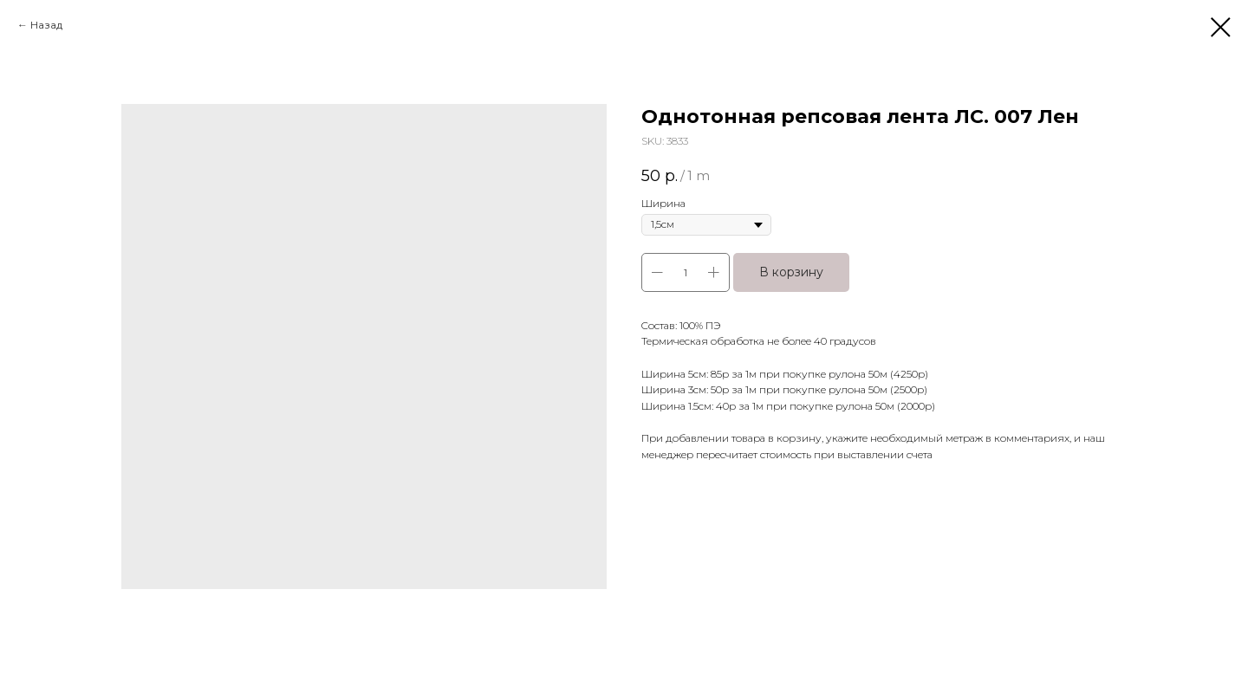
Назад (46, 24)
